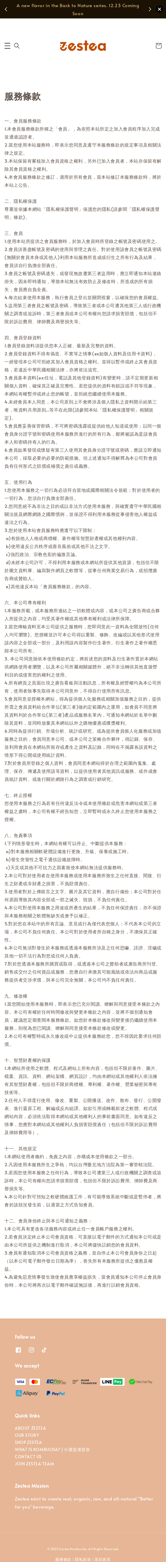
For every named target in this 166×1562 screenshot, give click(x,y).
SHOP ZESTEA (28, 1442)
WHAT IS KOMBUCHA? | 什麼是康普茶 (52, 1449)
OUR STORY (27, 1435)
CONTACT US (28, 1456)
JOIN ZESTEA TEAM (34, 1464)
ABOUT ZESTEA (30, 1428)
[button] (7, 45)
